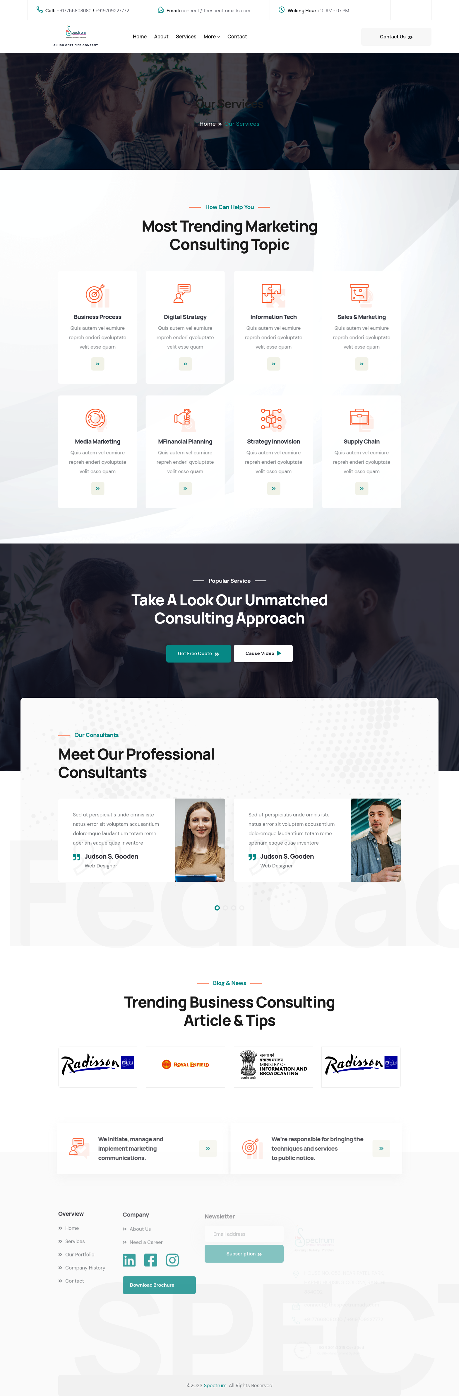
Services (186, 36)
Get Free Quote (198, 653)
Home (140, 36)
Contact (237, 36)
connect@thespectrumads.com (215, 10)
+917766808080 (74, 10)
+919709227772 (112, 10)
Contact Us (396, 36)
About (161, 36)
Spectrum (215, 1385)
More (210, 36)
